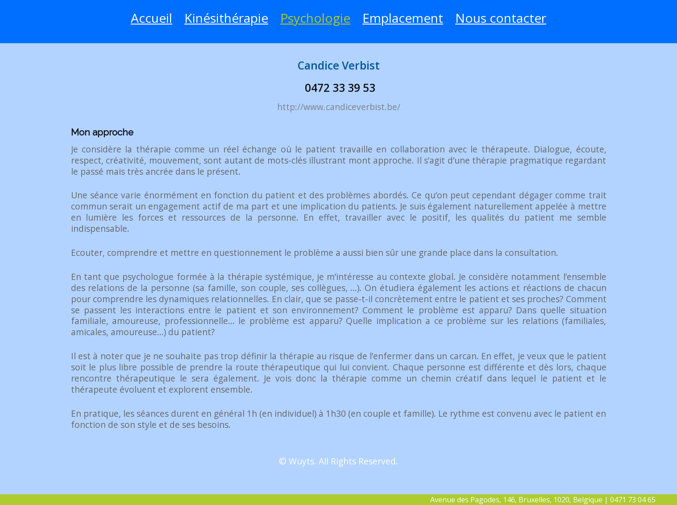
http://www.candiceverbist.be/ (338, 107)
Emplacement (402, 17)
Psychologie (315, 17)
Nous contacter (500, 17)
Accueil (151, 17)
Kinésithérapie (226, 17)
